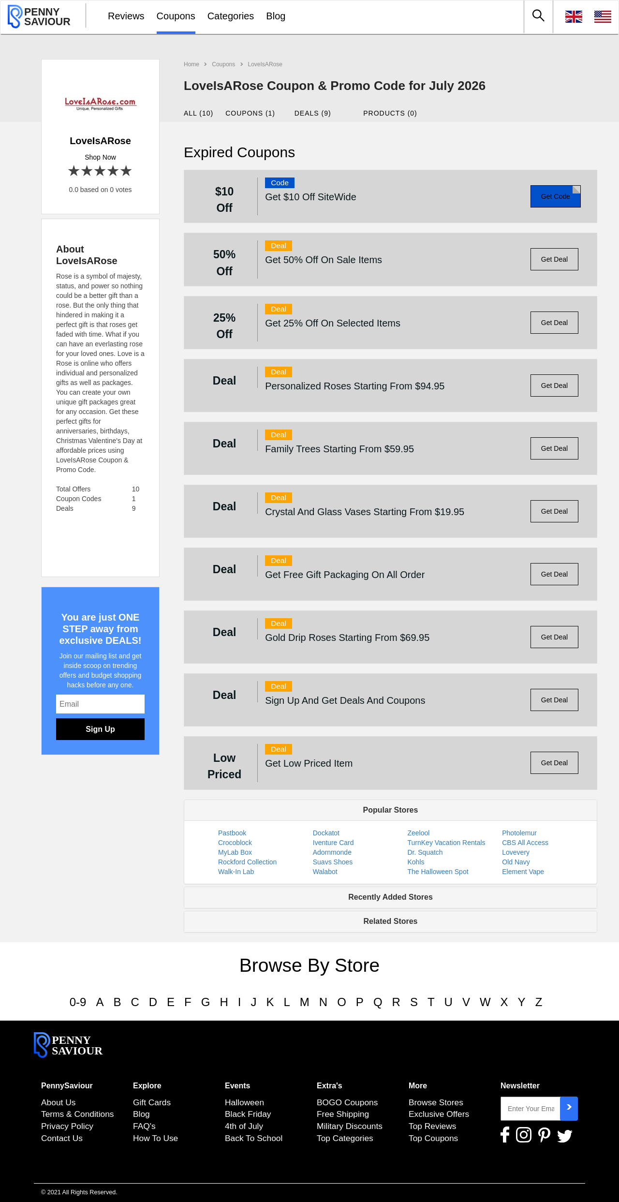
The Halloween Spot (438, 872)
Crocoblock (235, 842)
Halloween (244, 1102)
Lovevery (516, 852)
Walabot (325, 872)
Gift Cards (152, 1102)
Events (237, 1086)
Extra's (329, 1086)
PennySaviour (67, 1086)
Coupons (176, 16)
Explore (147, 1086)
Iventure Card (333, 842)
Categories (230, 16)
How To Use (155, 1138)
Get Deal (554, 259)
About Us (58, 1102)
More (418, 1086)
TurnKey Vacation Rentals (447, 842)
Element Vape (523, 872)
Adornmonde (332, 852)
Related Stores (390, 921)
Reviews (126, 16)
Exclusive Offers (439, 1114)
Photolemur (519, 833)
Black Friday (248, 1114)
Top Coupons (433, 1138)
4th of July (244, 1126)
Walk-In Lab (236, 872)
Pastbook (232, 833)
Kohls (416, 862)
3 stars (100, 171)
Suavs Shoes (333, 862)
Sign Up (100, 729)
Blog (275, 16)
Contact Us (62, 1138)
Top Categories (345, 1138)
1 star (74, 171)
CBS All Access (525, 842)
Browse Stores (436, 1102)
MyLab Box (235, 852)
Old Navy (516, 862)
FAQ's (144, 1126)
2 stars (87, 171)
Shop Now (100, 157)
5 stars (126, 171)
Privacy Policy (67, 1126)
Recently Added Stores (390, 897)
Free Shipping (343, 1114)
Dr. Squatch (425, 852)
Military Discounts (350, 1126)
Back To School (253, 1138)
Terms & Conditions (77, 1114)
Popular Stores (390, 810)
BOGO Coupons (347, 1102)
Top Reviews (432, 1126)
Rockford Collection (247, 862)
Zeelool (419, 833)
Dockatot (326, 833)
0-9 (78, 1002)
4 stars (113, 171)
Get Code (555, 196)
